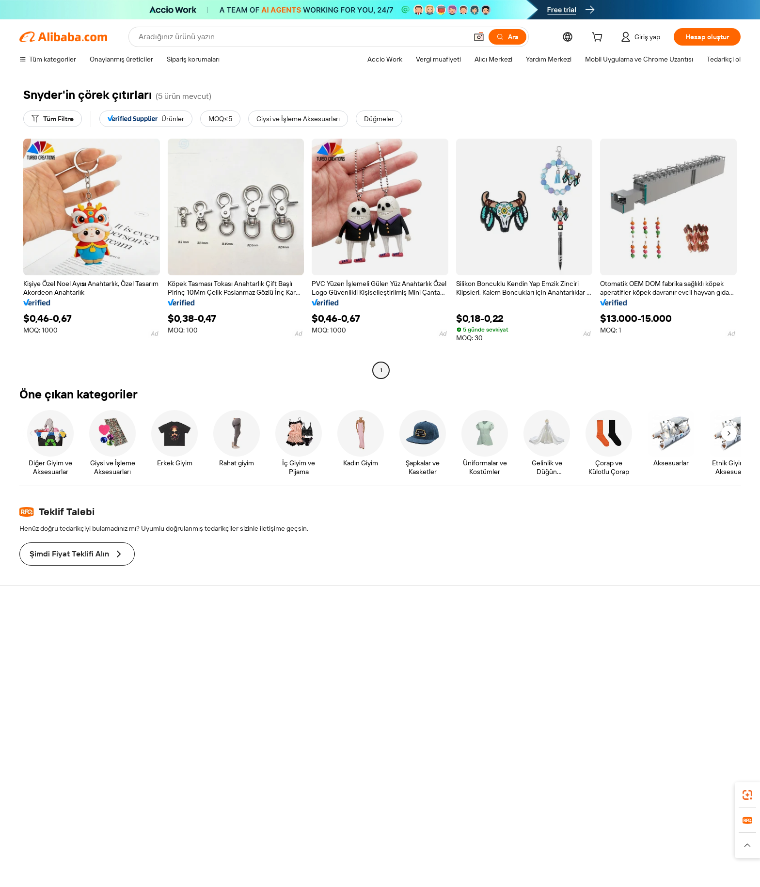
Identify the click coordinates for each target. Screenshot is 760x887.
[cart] (599, 38)
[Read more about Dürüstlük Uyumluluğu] (576, 857)
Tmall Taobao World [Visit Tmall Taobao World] (319, 843)
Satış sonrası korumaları (219, 685)
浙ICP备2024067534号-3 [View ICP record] (627, 872)
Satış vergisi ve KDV (361, 677)
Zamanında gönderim (215, 666)
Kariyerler (641, 685)
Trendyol (496, 843)
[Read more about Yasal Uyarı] (226, 857)
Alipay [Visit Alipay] (366, 843)
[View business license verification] (467, 872)
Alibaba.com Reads (360, 695)
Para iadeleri (54, 685)
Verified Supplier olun (511, 666)
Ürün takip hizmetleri (215, 703)
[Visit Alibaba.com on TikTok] (704, 723)
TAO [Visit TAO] (468, 843)
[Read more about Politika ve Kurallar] (177, 857)
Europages (534, 843)
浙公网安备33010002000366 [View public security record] (538, 872)
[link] (747, 795)
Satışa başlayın (501, 630)
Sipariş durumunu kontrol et (77, 666)
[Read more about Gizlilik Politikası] (453, 857)
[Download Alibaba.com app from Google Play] (691, 799)
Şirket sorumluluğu (655, 648)
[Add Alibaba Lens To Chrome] (166, 799)
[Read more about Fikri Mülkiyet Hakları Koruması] (377, 857)
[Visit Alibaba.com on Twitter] (660, 723)
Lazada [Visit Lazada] (393, 843)
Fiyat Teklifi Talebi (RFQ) (367, 640)
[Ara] (507, 37)
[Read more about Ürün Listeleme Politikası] (287, 857)
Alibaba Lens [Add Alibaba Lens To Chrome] (87, 800)
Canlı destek (54, 648)
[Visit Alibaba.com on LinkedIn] (646, 723)
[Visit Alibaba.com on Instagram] (675, 723)
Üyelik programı (355, 659)
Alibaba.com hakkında (659, 630)
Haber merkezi (649, 666)
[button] (479, 37)
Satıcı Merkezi (500, 648)
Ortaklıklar (494, 685)
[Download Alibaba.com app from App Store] (620, 799)
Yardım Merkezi (58, 630)
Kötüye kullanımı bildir (68, 703)
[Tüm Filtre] (52, 119)
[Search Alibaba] (302, 37)
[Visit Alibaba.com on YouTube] (689, 723)
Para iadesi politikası (213, 648)
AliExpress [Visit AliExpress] (228, 843)
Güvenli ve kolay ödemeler (223, 630)
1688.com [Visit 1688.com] (267, 843)
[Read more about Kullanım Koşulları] (509, 857)
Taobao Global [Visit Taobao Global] (433, 843)
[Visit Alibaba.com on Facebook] (631, 723)
